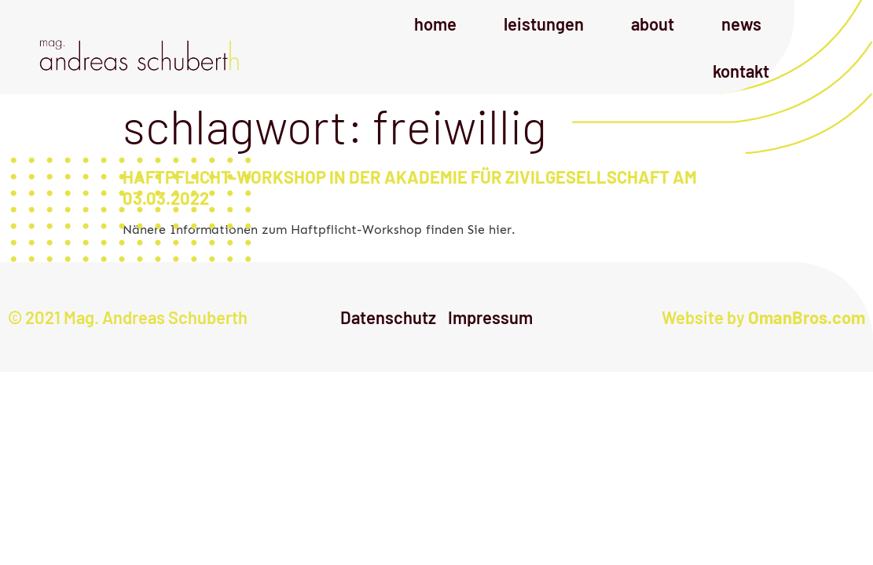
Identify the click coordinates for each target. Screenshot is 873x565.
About (652, 23)
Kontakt (741, 70)
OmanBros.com (806, 317)
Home (435, 23)
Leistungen (544, 23)
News (741, 23)
